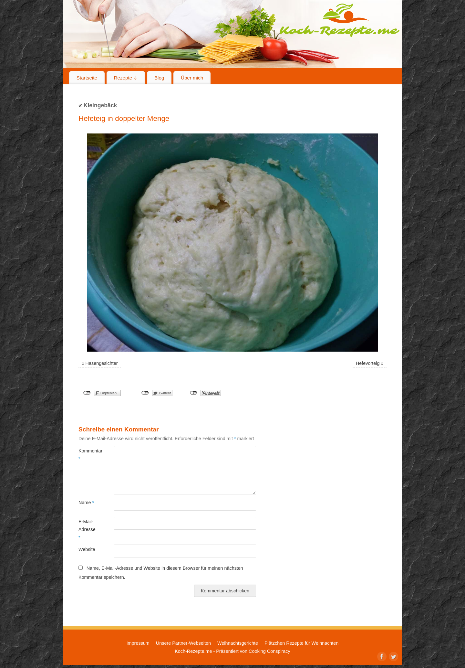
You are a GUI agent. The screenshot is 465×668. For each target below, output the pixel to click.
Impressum (138, 643)
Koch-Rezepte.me (339, 20)
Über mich (192, 77)
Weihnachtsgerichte (237, 643)
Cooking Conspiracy (269, 651)
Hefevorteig (368, 363)
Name (86, 502)
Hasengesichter (102, 363)
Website (86, 549)
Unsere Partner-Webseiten (183, 643)
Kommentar (87, 454)
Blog (159, 77)
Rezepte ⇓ (126, 77)
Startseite (87, 77)
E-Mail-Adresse (87, 529)
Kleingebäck (97, 105)
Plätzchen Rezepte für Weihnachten (301, 643)
